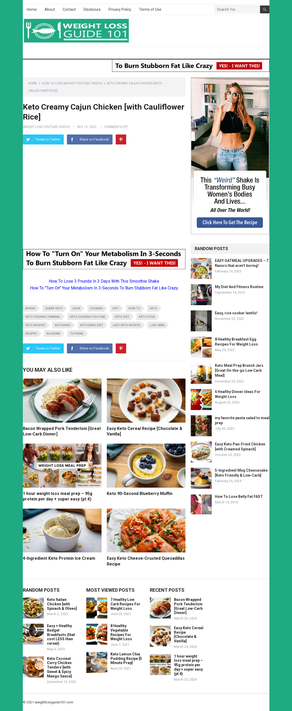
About (50, 9)
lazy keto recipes (126, 325)
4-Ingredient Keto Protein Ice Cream (59, 558)
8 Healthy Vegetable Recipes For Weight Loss (121, 632)
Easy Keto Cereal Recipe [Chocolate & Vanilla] (188, 634)
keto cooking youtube (87, 317)
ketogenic (63, 325)
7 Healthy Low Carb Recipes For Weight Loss (125, 604)
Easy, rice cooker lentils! (236, 313)
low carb (157, 325)
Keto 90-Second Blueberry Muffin (139, 493)
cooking (96, 308)
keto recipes (35, 325)
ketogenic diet (91, 325)
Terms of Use (150, 9)
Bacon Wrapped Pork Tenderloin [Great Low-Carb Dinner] (188, 606)
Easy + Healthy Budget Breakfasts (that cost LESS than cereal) (61, 634)
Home (32, 9)
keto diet (122, 317)
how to (134, 308)
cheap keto (54, 308)
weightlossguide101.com (54, 702)
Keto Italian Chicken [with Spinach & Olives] (62, 604)
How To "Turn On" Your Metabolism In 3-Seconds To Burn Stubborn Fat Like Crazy (104, 288)
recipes (31, 333)
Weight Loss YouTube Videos (46, 127)
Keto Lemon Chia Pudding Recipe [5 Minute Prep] (126, 658)
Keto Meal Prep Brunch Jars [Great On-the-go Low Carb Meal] (239, 370)
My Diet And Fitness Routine (239, 287)
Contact (69, 9)
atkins (30, 308)
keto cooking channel (42, 317)
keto (153, 308)
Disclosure (92, 9)
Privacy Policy (120, 9)
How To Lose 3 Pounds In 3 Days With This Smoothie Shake (104, 281)
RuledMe (53, 333)
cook (76, 308)
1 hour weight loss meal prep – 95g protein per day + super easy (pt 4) (188, 665)
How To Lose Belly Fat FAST (239, 496)
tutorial (77, 333)
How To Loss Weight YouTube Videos (72, 83)
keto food (147, 317)
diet (116, 308)
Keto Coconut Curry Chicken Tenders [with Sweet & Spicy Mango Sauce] (59, 667)
